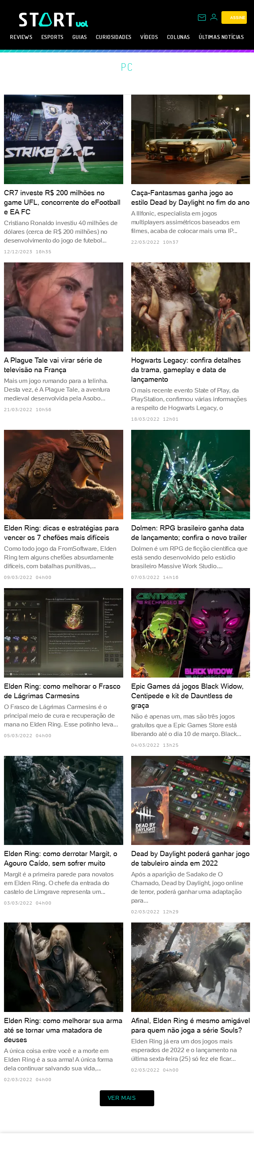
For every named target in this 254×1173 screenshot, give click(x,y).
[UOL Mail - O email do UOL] (202, 17)
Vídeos (149, 37)
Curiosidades (114, 37)
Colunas (178, 37)
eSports (52, 37)
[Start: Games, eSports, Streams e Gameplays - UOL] (47, 19)
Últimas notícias (221, 37)
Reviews (21, 37)
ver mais (127, 1098)
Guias (79, 37)
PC (127, 66)
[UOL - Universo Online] (82, 24)
